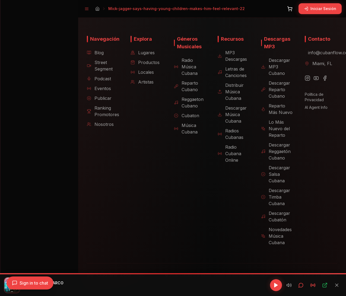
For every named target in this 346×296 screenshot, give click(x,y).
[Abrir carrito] (289, 8)
